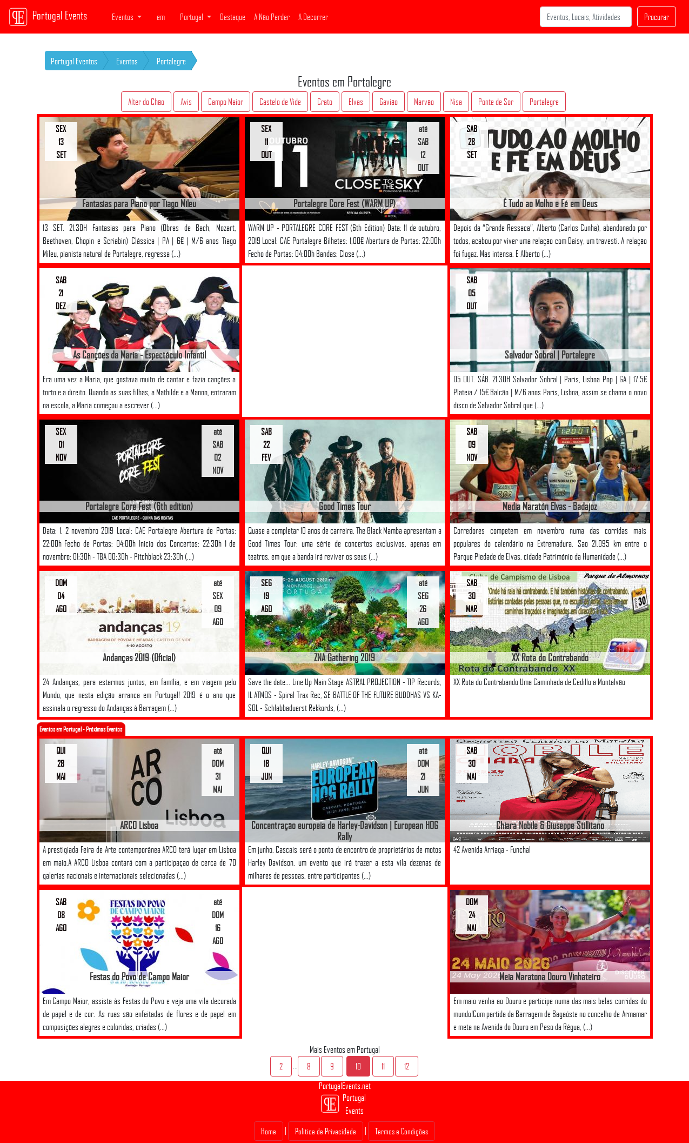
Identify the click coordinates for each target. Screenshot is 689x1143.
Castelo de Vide (280, 101)
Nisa (456, 101)
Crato (324, 101)
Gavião (388, 101)
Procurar (656, 16)
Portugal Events (48, 16)
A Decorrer (313, 16)
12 (406, 1066)
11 (383, 1066)
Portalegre (171, 61)
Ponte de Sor (495, 101)
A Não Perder (272, 16)
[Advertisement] (344, 341)
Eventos (127, 61)
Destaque (232, 16)
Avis (186, 101)
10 (358, 1066)
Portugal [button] (192, 16)
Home (268, 1131)
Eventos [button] (123, 16)
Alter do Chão (146, 101)
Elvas (356, 101)
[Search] (586, 16)
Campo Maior (225, 101)
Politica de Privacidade (325, 1131)
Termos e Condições (401, 1131)
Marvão (424, 101)
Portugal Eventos (74, 61)
